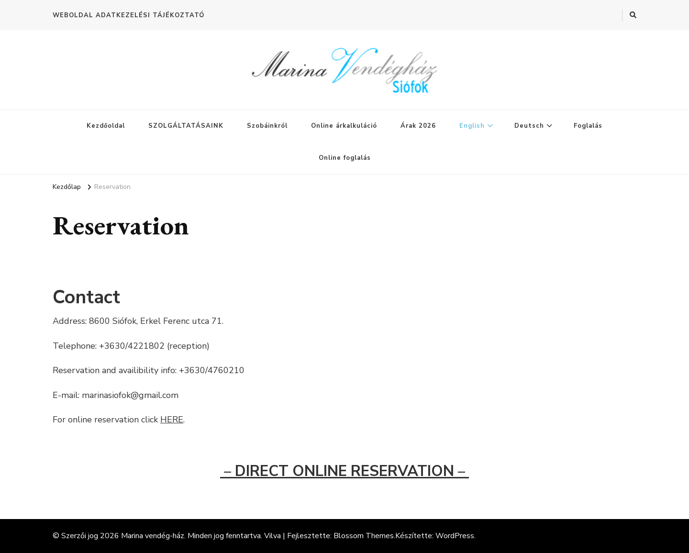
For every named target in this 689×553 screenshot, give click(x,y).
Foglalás (588, 126)
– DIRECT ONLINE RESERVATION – (344, 471)
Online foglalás (345, 158)
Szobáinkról (267, 126)
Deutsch (529, 126)
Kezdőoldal (106, 126)
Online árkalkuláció (344, 126)
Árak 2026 (418, 126)
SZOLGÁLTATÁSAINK (185, 126)
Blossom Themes (363, 536)
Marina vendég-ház (152, 536)
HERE (171, 419)
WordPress (454, 536)
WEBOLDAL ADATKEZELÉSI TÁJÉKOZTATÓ (128, 15)
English (472, 126)
